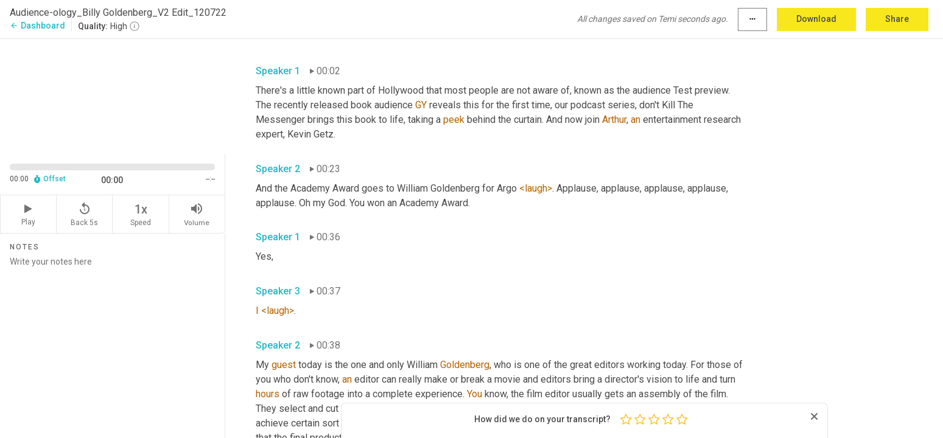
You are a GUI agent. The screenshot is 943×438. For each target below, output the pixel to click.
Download (816, 19)
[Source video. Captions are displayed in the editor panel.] (112, 95)
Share (897, 19)
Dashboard (37, 25)
